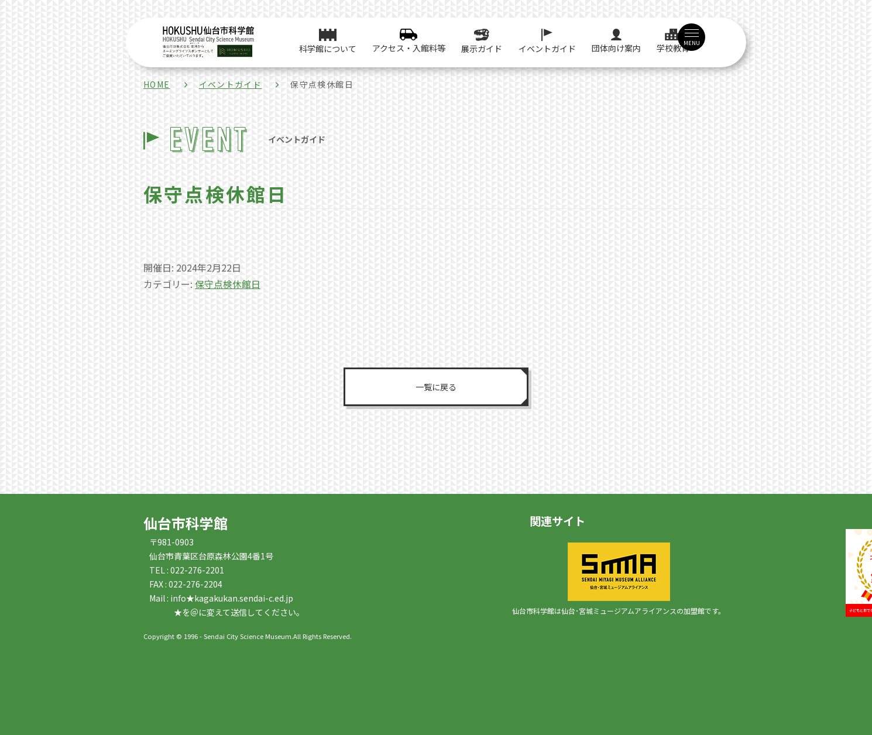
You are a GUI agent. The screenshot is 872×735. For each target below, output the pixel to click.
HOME (156, 84)
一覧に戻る (436, 386)
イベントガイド (230, 84)
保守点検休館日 (227, 284)
